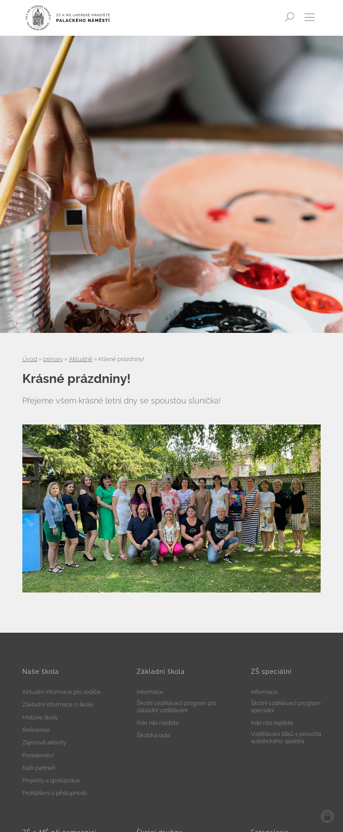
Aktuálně (80, 359)
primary (53, 359)
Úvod (29, 359)
